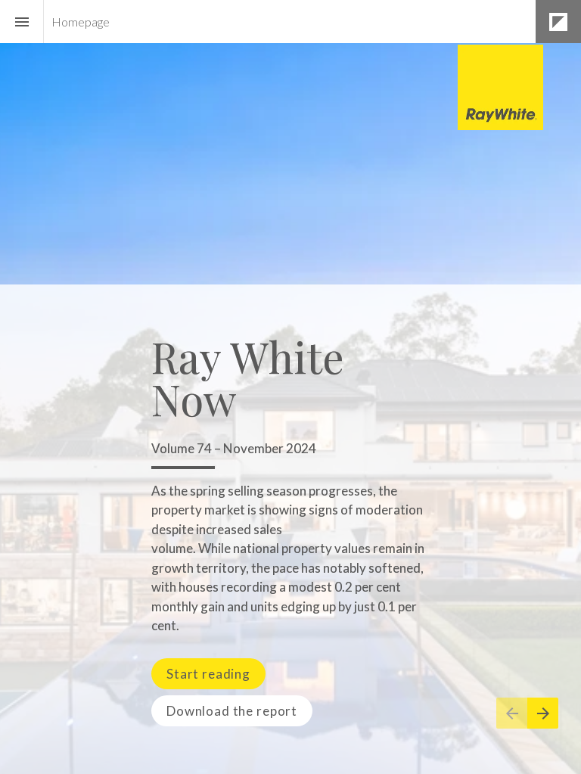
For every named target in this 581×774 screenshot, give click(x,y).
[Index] (21, 21)
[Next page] (542, 713)
